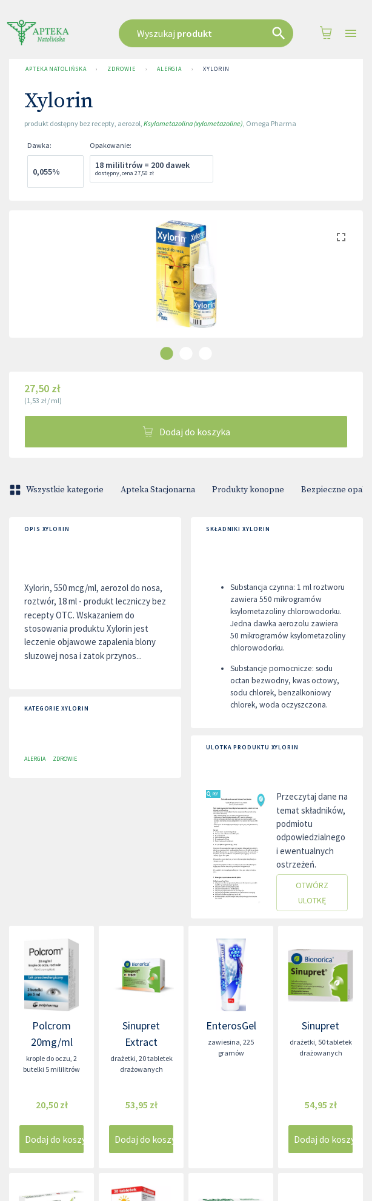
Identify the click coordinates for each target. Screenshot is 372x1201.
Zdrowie (121, 69)
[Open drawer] (351, 33)
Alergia (169, 69)
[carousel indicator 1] (166, 353)
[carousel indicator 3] (205, 353)
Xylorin (216, 69)
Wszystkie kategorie (57, 490)
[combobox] (206, 33)
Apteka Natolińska (56, 69)
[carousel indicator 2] (186, 353)
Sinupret (320, 1025)
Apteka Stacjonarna (157, 490)
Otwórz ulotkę (312, 893)
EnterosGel (231, 1025)
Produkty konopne (248, 490)
